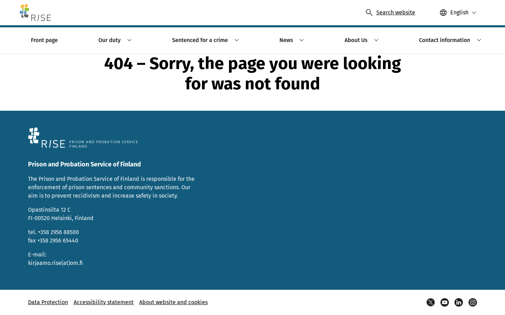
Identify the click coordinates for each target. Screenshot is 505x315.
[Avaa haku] (390, 12)
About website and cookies (173, 302)
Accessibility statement (104, 302)
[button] (458, 13)
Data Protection (48, 302)
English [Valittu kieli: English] (459, 12)
